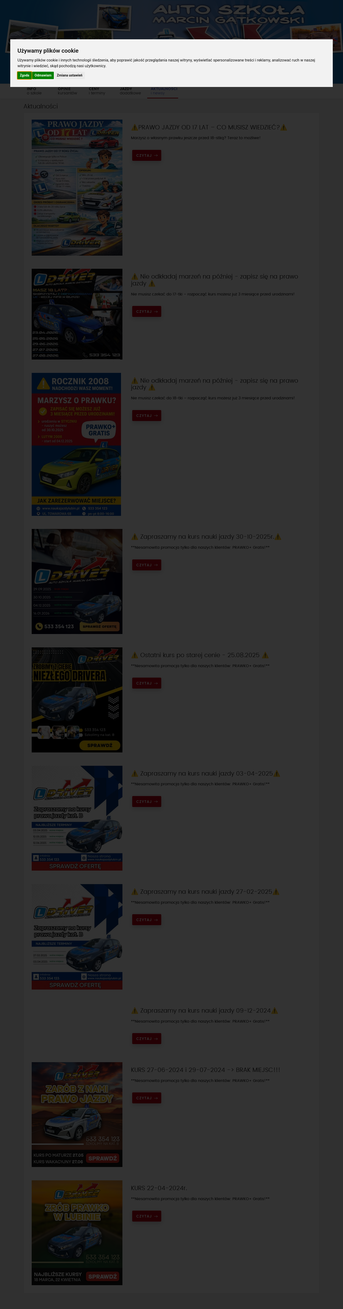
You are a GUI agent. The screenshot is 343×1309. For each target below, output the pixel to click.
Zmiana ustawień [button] (69, 75)
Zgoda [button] (24, 75)
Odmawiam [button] (43, 75)
